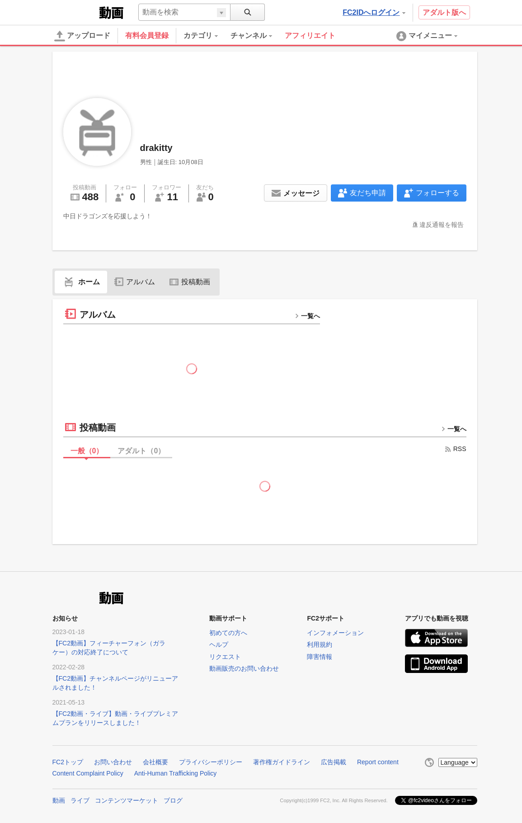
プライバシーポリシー (210, 762)
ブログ (173, 800)
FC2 (74, 12)
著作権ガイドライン (281, 762)
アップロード (82, 36)
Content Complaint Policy (87, 773)
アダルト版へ (444, 12)
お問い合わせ (113, 762)
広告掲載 (333, 762)
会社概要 (155, 762)
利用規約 (319, 644)
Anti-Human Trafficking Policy (175, 773)
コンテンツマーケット (126, 800)
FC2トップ (67, 762)
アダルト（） (141, 451)
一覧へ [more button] (307, 316)
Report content (378, 762)
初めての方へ (228, 632)
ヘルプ (218, 644)
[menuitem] (206, 35)
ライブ (80, 800)
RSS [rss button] (455, 448)
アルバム (134, 282)
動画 (58, 800)
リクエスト (225, 656)
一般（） (87, 451)
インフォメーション (335, 632)
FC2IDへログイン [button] (374, 12)
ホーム (81, 282)
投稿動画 (189, 282)
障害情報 (319, 656)
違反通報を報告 (441, 224)
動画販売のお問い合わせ (244, 668)
